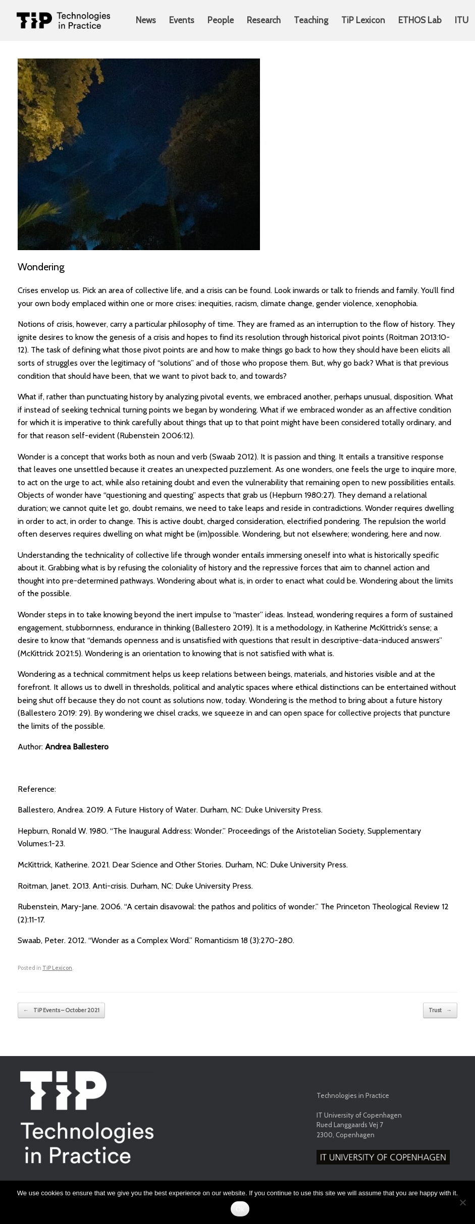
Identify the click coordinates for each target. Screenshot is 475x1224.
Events (181, 20)
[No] (462, 1202)
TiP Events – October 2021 (61, 1010)
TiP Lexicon (363, 20)
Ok (240, 1209)
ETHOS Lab (420, 20)
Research (264, 20)
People (220, 20)
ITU (461, 20)
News (146, 20)
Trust (440, 1010)
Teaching (311, 20)
